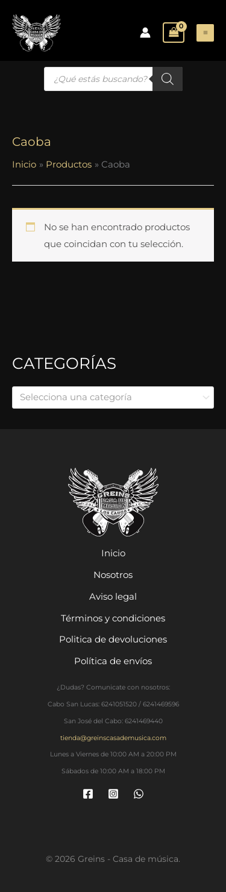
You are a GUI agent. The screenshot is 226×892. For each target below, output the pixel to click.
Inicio (113, 553)
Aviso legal (113, 595)
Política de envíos (113, 661)
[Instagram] (113, 793)
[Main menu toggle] (205, 33)
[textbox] (107, 397)
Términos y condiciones (113, 617)
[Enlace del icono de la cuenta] (145, 32)
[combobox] (113, 397)
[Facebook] (88, 793)
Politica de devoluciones (113, 639)
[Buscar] (167, 79)
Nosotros (113, 574)
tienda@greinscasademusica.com (113, 737)
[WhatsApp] (138, 793)
